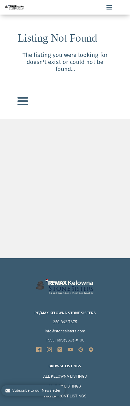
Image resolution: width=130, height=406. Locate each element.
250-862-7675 (65, 322)
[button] (33, 390)
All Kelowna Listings (65, 376)
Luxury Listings (65, 386)
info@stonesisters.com (65, 331)
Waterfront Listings (65, 396)
